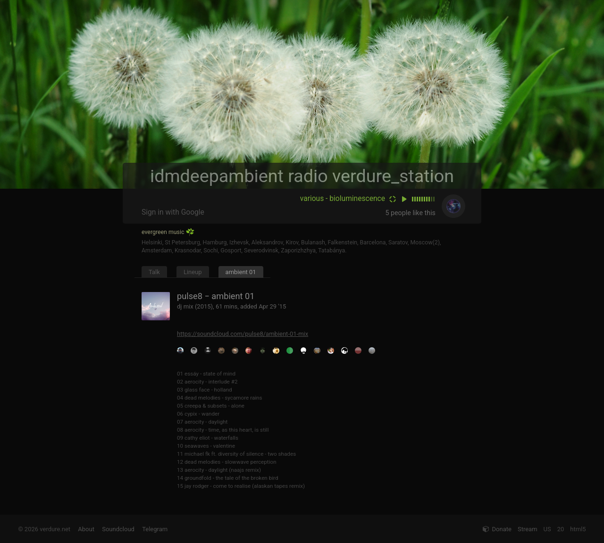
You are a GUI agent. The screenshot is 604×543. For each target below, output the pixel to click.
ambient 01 (241, 272)
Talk (154, 272)
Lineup (193, 272)
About (86, 529)
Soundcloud (118, 529)
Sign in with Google (173, 212)
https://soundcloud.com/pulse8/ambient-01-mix (242, 333)
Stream (527, 529)
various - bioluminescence (342, 198)
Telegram (155, 529)
